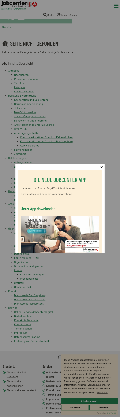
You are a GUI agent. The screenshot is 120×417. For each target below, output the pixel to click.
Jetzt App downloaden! (39, 201)
